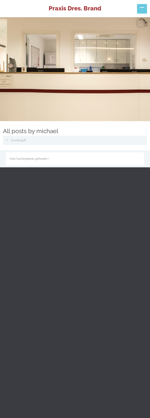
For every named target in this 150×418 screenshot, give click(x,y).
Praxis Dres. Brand (75, 8)
